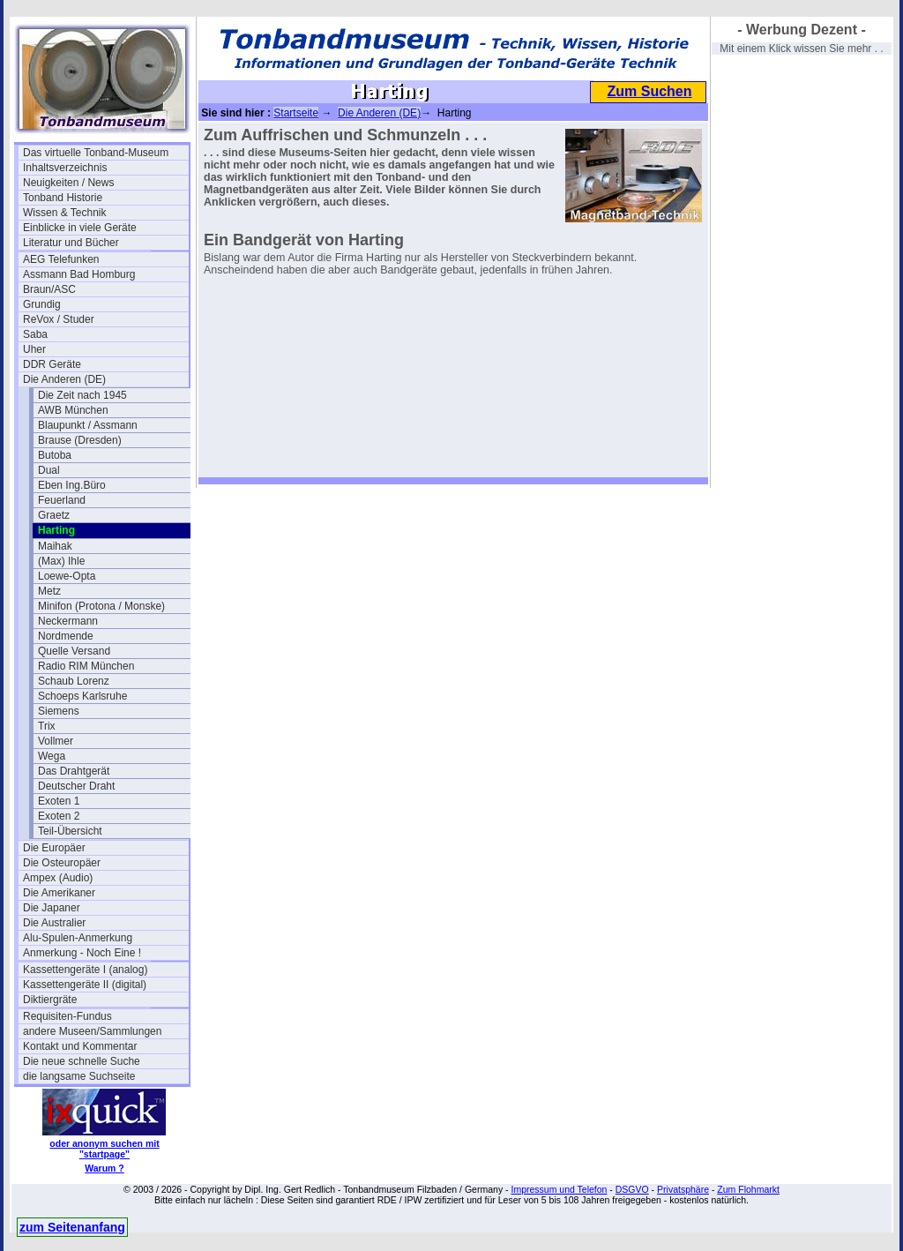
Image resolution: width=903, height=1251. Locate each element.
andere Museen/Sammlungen (92, 1031)
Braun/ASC (49, 289)
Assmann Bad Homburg (79, 274)
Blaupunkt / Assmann (88, 425)
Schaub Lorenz (73, 681)
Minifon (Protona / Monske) (101, 606)
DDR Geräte (52, 364)
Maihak (55, 546)
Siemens (58, 711)
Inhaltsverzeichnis (65, 167)
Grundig (42, 304)
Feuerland (62, 500)
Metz (49, 591)
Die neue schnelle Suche (81, 1061)
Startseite (295, 113)
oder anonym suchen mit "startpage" (104, 1148)
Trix (47, 726)
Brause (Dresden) (80, 440)
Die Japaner (51, 908)
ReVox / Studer (58, 319)
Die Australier (54, 923)
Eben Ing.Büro (72, 485)
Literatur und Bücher (71, 242)
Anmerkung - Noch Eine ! (82, 953)
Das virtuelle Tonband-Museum (95, 152)
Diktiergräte (50, 999)
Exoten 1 (58, 801)
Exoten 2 (58, 816)
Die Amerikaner (59, 893)
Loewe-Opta (66, 576)
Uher (34, 349)
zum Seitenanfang (72, 1227)
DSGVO (632, 1189)
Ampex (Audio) (58, 878)
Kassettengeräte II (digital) (84, 984)
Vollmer (55, 741)
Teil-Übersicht (70, 831)
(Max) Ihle (61, 561)
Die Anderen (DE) (64, 379)
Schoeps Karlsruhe (82, 696)
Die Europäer (54, 848)
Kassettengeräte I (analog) (85, 969)
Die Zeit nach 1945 (82, 395)
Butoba (54, 455)
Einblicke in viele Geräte (80, 227)
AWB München (73, 410)
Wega (51, 756)
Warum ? (104, 1168)
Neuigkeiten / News (68, 182)
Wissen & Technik (64, 212)
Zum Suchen (649, 91)
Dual (49, 470)
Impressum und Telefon (559, 1189)
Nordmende (65, 636)
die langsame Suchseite (79, 1076)
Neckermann (68, 621)
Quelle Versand (74, 651)
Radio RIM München (86, 666)
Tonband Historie (62, 197)
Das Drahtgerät (73, 771)
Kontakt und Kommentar (80, 1046)
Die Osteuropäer (62, 863)
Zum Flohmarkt (748, 1189)
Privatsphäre (683, 1189)
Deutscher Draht (76, 786)
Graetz (54, 515)
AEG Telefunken (61, 259)
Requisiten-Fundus (67, 1016)
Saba (35, 334)
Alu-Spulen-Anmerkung (77, 938)
